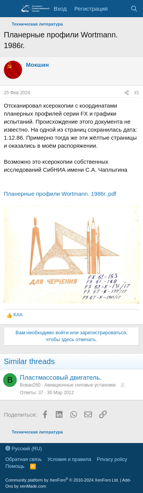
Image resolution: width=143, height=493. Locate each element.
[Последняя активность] (118, 9)
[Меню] (10, 8)
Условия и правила (69, 459)
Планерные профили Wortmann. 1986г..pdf (60, 193)
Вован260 (30, 385)
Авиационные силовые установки (80, 385)
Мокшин (37, 64)
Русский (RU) (23, 448)
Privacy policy (112, 459)
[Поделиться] (127, 93)
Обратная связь (23, 459)
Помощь (14, 466)
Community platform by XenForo (62, 480)
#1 (136, 92)
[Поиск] (134, 9)
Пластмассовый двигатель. (60, 377)
